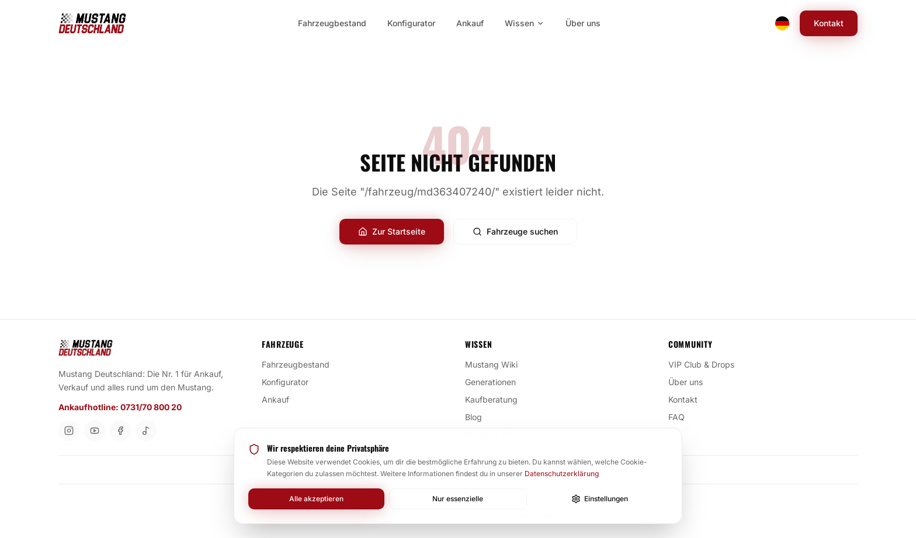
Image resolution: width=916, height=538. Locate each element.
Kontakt (829, 23)
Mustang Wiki (496, 364)
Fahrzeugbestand (300, 364)
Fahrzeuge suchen (515, 231)
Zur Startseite (391, 231)
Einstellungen (599, 499)
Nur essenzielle (457, 498)
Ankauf (280, 399)
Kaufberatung (496, 399)
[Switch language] (782, 23)
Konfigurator (290, 381)
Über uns (690, 381)
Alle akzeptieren (316, 498)
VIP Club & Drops (706, 364)
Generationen (495, 381)
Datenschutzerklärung (562, 473)
